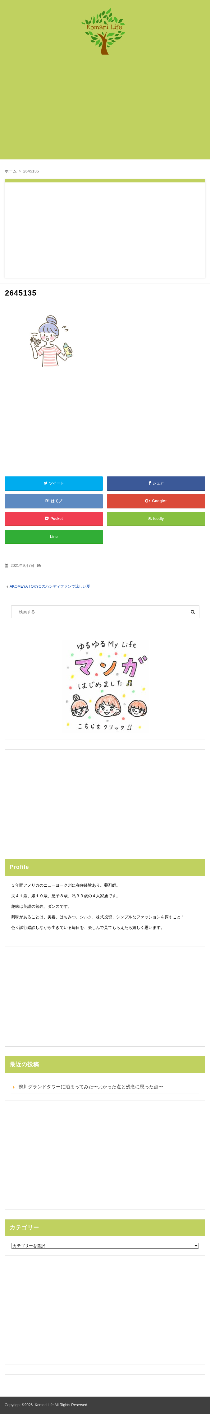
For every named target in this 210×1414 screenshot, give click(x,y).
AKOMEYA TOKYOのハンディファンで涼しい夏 (50, 586)
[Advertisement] (109, 110)
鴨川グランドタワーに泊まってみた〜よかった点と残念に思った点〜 (91, 1086)
